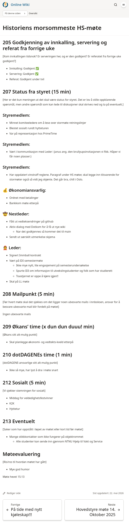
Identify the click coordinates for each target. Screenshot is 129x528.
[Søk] (115, 4)
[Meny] (123, 4)
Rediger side (11, 493)
